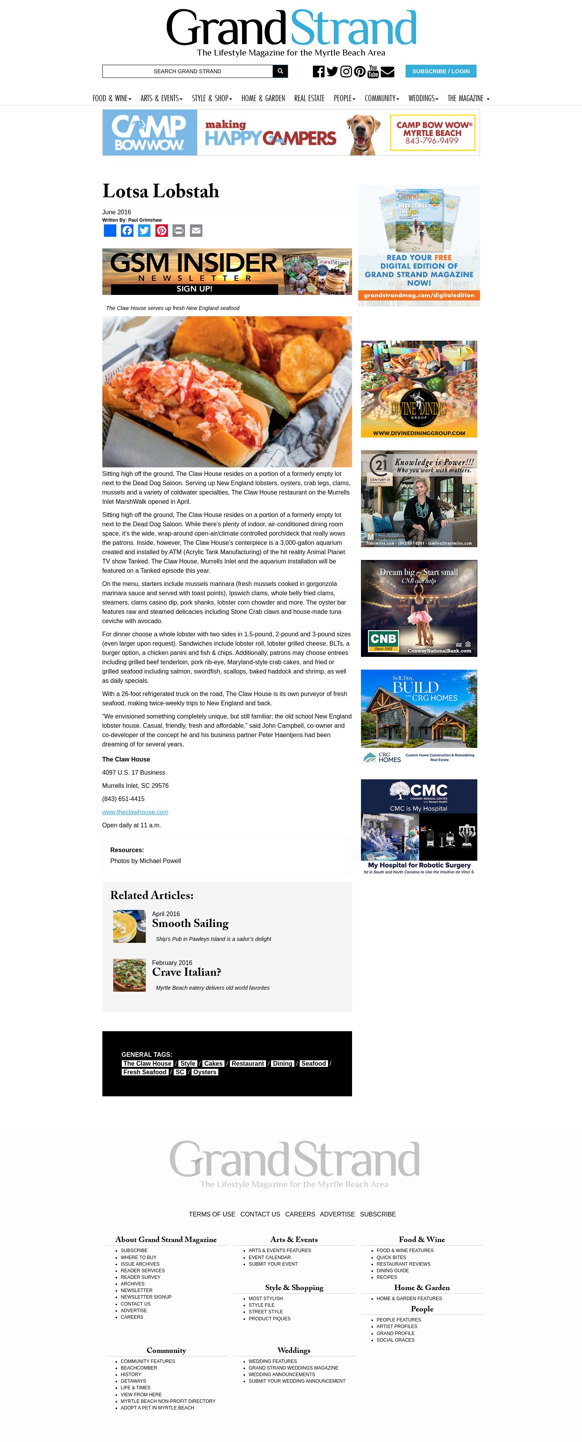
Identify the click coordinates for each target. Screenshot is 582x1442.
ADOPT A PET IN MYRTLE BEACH (157, 1408)
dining (282, 1063)
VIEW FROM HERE (141, 1394)
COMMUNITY (382, 97)
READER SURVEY (141, 1277)
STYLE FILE (262, 1305)
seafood (314, 1063)
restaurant (248, 1063)
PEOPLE (345, 97)
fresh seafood (145, 1072)
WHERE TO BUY (139, 1257)
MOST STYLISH (266, 1298)
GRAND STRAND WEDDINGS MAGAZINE (293, 1368)
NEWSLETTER (137, 1290)
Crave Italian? (186, 974)
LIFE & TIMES (135, 1387)
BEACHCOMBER (139, 1368)
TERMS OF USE (212, 1214)
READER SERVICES (143, 1270)
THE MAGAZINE (469, 97)
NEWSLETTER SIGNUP (146, 1297)
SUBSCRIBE (378, 1214)
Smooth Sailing (190, 925)
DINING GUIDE (393, 1270)
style (187, 1063)
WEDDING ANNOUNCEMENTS (282, 1374)
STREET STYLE (266, 1312)
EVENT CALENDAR (270, 1257)
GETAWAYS (133, 1381)
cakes (213, 1063)
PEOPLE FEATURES (399, 1320)
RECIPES (387, 1277)
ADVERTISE (337, 1214)
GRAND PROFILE (396, 1333)
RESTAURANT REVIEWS (404, 1264)
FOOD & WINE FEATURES (405, 1250)
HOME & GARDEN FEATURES (409, 1298)
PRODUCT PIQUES (270, 1318)
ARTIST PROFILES (397, 1326)
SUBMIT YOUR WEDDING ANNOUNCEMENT (297, 1381)
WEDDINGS (424, 97)
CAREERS (300, 1214)
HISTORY (131, 1374)
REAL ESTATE (309, 97)
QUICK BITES (391, 1257)
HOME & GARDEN (263, 97)
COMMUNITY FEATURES (148, 1361)
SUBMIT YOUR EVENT (273, 1264)
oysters (205, 1072)
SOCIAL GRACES (396, 1340)
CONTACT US (260, 1214)
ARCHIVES (133, 1284)
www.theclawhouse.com (135, 812)
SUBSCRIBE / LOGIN (441, 71)
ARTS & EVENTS (162, 97)
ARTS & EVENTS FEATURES (280, 1250)
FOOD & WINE (112, 97)
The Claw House (148, 1063)
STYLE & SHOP (212, 97)
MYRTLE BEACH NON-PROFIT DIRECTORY (168, 1401)
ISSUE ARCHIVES (140, 1264)
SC (180, 1072)
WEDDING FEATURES (273, 1361)
